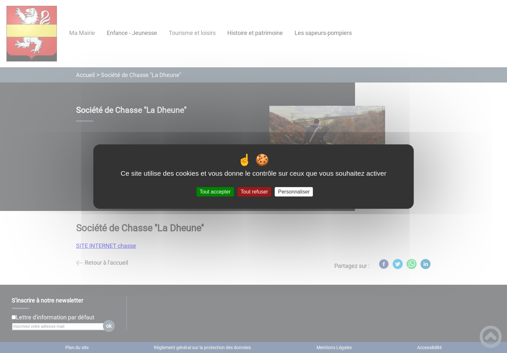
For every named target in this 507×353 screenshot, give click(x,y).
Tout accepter (215, 191)
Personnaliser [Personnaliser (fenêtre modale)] (294, 191)
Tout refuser (254, 191)
